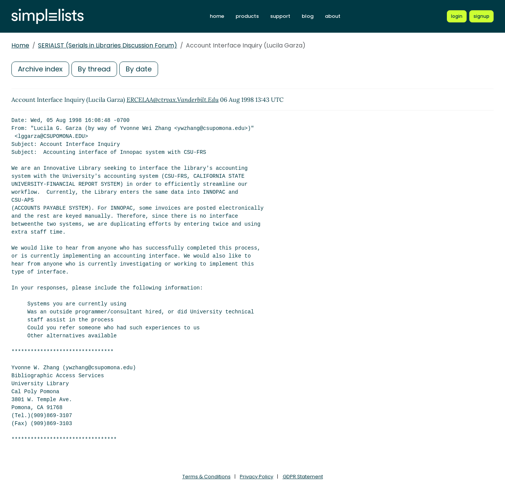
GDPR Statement (303, 476)
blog (307, 16)
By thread (94, 69)
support (280, 16)
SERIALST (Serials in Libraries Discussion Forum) (107, 45)
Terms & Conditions (206, 476)
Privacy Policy (256, 476)
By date (139, 69)
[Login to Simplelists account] (457, 16)
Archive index (40, 69)
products (247, 16)
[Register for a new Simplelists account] (481, 16)
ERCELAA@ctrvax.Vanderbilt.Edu (172, 99)
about (332, 16)
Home (20, 45)
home (217, 16)
